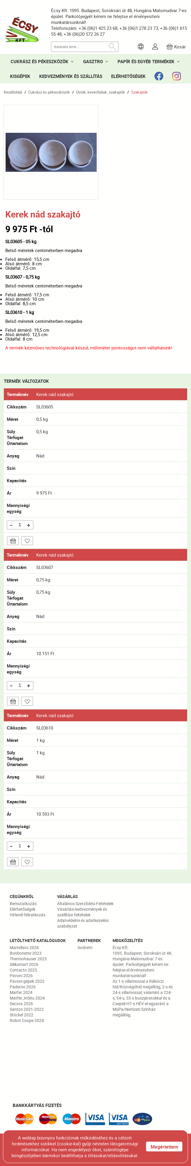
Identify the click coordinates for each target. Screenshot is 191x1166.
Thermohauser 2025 (28, 958)
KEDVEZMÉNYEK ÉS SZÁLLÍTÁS (70, 76)
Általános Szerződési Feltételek (85, 903)
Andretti (85, 947)
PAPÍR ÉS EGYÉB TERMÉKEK (146, 61)
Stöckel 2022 (21, 1015)
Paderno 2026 (23, 987)
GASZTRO (93, 61)
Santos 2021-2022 (27, 1009)
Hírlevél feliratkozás (27, 915)
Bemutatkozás (23, 903)
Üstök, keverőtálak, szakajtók (100, 92)
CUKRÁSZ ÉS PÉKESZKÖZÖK (39, 61)
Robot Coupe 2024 (27, 1020)
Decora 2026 (21, 1003)
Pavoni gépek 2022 (27, 981)
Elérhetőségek (22, 909)
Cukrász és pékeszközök (49, 92)
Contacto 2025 (23, 970)
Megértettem (164, 1147)
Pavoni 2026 (21, 975)
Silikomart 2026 (24, 964)
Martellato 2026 (24, 947)
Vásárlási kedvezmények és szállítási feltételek (82, 912)
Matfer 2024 (21, 992)
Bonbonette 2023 (26, 953)
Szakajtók (139, 92)
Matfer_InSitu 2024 (27, 998)
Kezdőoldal (13, 92)
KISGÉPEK (20, 76)
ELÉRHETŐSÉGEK (128, 76)
